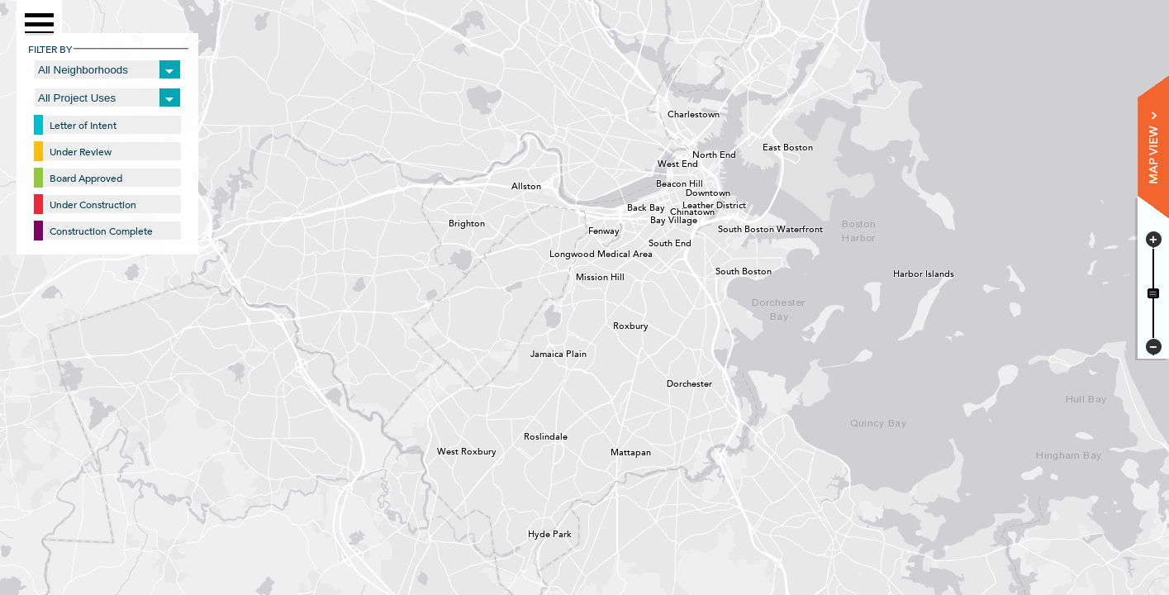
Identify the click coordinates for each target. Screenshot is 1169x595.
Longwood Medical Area (554, 252)
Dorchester (672, 382)
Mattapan (615, 450)
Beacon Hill (661, 182)
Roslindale (529, 435)
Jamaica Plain (535, 352)
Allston (516, 184)
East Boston (767, 145)
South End (653, 241)
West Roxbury (442, 450)
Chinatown (675, 210)
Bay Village (655, 218)
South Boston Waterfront (723, 227)
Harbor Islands (898, 272)
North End (697, 153)
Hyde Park (533, 532)
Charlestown (672, 112)
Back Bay (632, 206)
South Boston (720, 269)
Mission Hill (581, 275)
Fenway (593, 229)
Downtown (691, 191)
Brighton (454, 221)
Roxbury (618, 324)
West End (663, 162)
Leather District (687, 203)
